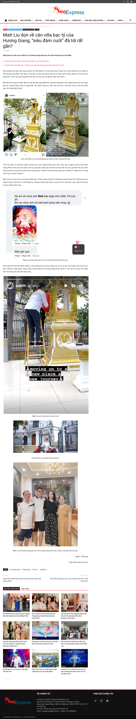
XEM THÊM (25, 589)
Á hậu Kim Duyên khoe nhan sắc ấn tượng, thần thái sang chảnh (22, 580)
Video (121, 20)
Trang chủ (6, 26)
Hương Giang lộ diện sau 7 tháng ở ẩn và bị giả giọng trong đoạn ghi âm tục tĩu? (34, 65)
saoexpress (43, 569)
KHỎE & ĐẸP (64, 20)
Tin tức (37, 29)
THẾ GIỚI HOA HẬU (28, 29)
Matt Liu (35, 569)
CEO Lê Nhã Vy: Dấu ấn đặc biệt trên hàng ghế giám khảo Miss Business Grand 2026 (43, 616)
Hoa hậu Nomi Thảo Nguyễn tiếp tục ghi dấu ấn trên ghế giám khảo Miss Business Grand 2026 (74, 616)
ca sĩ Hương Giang (14, 569)
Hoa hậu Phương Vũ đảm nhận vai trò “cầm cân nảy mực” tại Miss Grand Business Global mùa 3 (15, 644)
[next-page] (8, 678)
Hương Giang (26, 569)
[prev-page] (4, 678)
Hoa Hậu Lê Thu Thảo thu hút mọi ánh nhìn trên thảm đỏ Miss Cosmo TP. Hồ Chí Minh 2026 (73, 671)
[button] (130, 20)
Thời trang (51, 20)
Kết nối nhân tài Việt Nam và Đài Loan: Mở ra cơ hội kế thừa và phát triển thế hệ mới (74, 644)
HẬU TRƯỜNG (26, 20)
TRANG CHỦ (11, 20)
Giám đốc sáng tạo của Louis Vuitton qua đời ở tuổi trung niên (69, 580)
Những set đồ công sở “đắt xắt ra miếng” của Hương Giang (27, 61)
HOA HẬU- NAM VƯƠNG (95, 20)
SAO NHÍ (111, 20)
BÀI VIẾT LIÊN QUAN (11, 589)
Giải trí (39, 20)
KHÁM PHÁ (77, 20)
